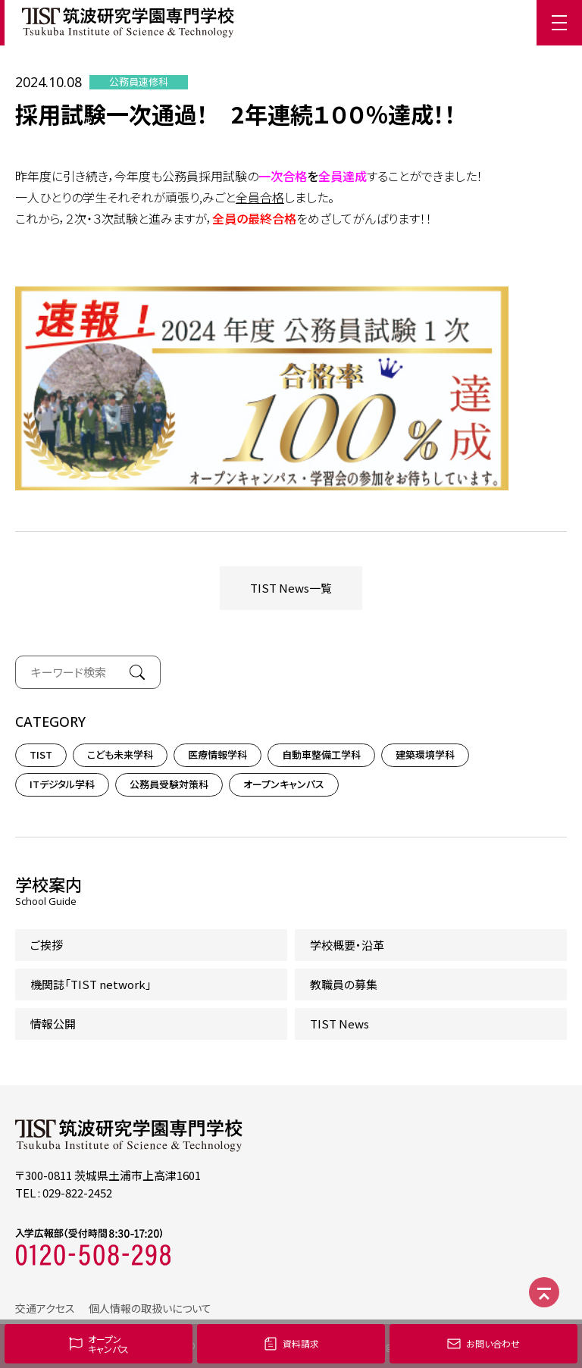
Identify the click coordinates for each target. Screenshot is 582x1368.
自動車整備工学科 (321, 754)
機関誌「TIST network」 (91, 984)
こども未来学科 (120, 754)
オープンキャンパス (283, 784)
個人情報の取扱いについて (150, 1308)
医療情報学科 (217, 754)
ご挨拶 (46, 945)
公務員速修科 (138, 82)
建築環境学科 (425, 754)
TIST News (339, 1023)
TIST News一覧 (291, 588)
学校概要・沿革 (347, 945)
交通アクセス (45, 1308)
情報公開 (53, 1023)
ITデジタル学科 (62, 784)
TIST (41, 754)
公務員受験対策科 (169, 784)
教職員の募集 (343, 984)
